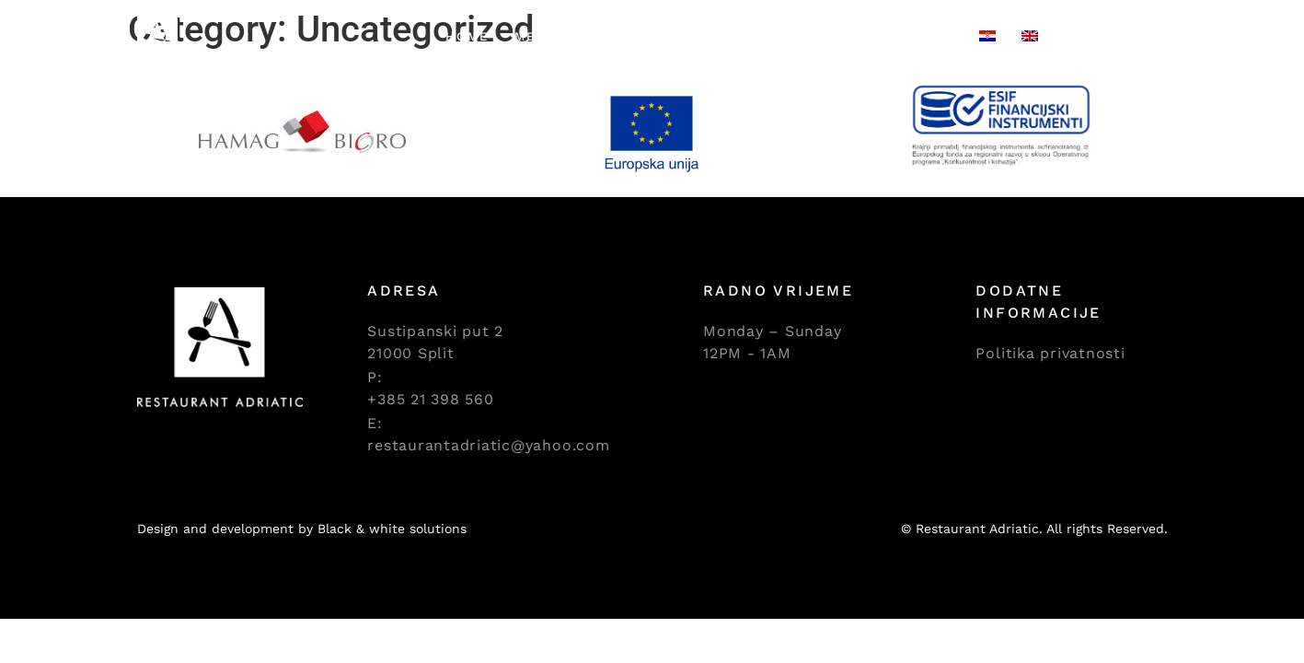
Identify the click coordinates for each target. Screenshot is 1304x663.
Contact (919, 36)
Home (467, 36)
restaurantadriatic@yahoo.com (488, 445)
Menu (535, 36)
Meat (662, 36)
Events (737, 36)
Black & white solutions (392, 528)
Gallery (825, 36)
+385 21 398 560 (430, 399)
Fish (600, 36)
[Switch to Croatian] (987, 37)
